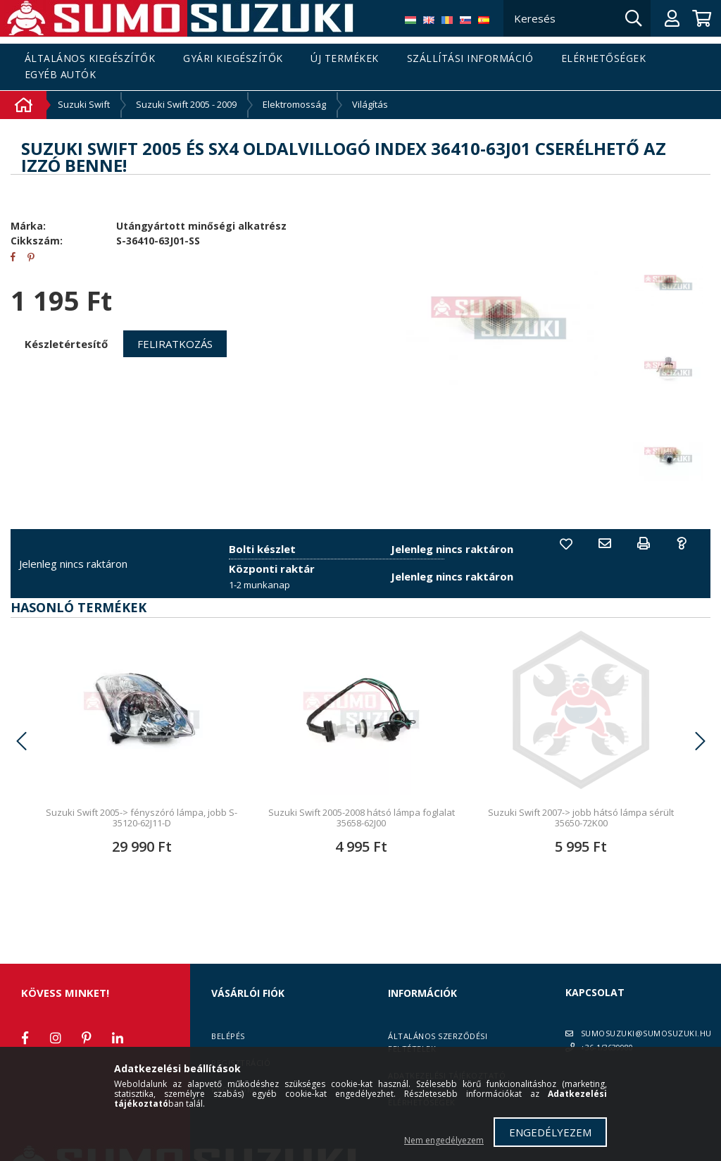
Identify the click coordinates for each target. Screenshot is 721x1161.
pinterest (87, 1038)
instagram (56, 1038)
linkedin (118, 1038)
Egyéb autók (60, 75)
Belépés (228, 1036)
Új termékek (345, 59)
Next (699, 741)
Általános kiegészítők (90, 59)
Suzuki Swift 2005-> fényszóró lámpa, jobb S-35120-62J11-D (141, 817)
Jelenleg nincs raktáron (73, 564)
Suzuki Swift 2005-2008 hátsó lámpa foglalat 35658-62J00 (361, 817)
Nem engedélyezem (444, 1140)
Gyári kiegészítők (233, 59)
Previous (21, 741)
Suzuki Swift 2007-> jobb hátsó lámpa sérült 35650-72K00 (581, 817)
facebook (25, 1038)
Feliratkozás (175, 344)
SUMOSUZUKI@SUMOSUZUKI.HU (646, 1033)
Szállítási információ (470, 59)
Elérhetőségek (603, 59)
